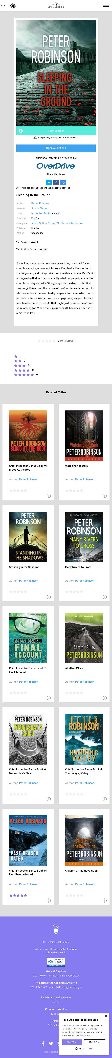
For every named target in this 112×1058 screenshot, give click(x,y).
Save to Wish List (29, 242)
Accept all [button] (72, 1042)
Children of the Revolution (81, 871)
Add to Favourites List (31, 249)
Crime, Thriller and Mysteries (65, 223)
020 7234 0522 (38, 987)
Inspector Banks (41, 213)
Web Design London (54, 1052)
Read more (85, 1036)
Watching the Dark (76, 466)
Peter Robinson (40, 203)
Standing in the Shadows (24, 567)
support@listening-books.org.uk (65, 987)
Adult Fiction (39, 223)
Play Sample (56, 131)
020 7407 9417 (40, 975)
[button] (106, 6)
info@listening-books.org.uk (64, 975)
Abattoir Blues (74, 668)
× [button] (106, 1016)
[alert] (84, 1034)
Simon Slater (39, 208)
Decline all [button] (95, 1042)
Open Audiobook (56, 148)
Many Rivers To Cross (78, 567)
